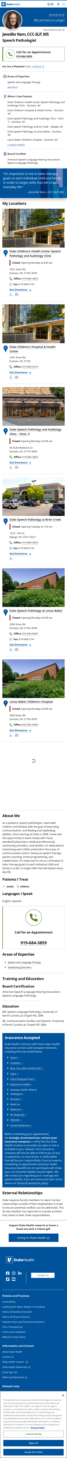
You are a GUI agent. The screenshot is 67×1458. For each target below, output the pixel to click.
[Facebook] (8, 1275)
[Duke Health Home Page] (21, 1261)
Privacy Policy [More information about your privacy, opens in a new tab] (38, 1428)
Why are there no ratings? (49, 20)
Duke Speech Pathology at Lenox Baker (35, 612)
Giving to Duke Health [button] (31, 1239)
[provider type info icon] (63, 30)
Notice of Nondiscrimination (17, 1313)
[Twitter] (8, 1281)
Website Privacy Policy (14, 1338)
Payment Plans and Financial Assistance (23, 1323)
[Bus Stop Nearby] (17, 296)
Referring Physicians (13, 1378)
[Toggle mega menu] (58, 4)
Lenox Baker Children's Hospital (31, 703)
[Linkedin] (20, 1275)
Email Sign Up (9, 1373)
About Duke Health (12, 1353)
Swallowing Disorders (19, 968)
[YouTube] (14, 1281)
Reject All (33, 1443)
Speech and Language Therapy (24, 963)
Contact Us (43, 1276)
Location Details (16, 146)
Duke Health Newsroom (14, 1368)
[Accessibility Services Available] (12, 296)
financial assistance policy (32, 1184)
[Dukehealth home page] (8, 4)
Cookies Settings (33, 1434)
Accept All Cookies (33, 1452)
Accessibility (8, 1303)
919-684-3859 (34, 944)
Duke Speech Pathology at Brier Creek (35, 521)
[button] (63, 4)
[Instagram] (14, 1275)
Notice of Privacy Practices (16, 1318)
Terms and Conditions (14, 1333)
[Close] (63, 1396)
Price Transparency (12, 1328)
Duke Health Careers (13, 1363)
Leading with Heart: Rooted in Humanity (23, 1308)
